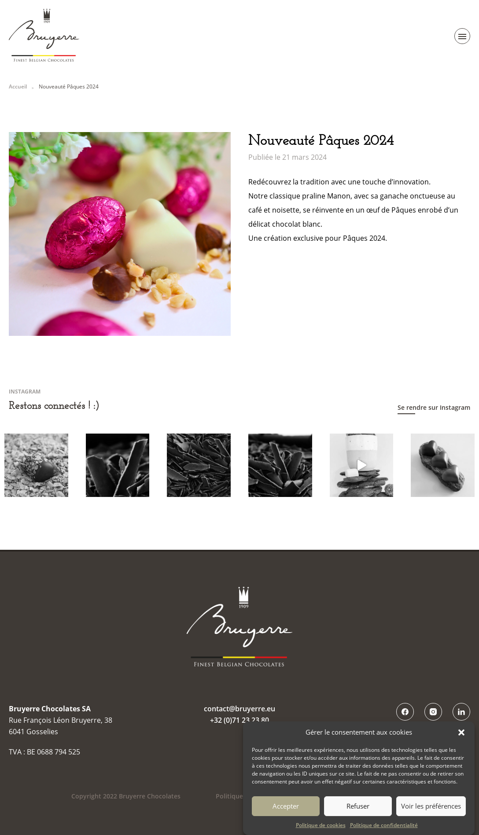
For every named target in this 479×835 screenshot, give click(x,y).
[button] (461, 735)
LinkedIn (461, 712)
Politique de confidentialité (384, 827)
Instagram (433, 712)
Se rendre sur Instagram (434, 407)
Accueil (18, 86)
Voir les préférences (431, 809)
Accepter (286, 809)
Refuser (357, 809)
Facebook (405, 712)
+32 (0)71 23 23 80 (239, 720)
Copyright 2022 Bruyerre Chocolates (126, 796)
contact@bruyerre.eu (239, 709)
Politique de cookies (321, 827)
